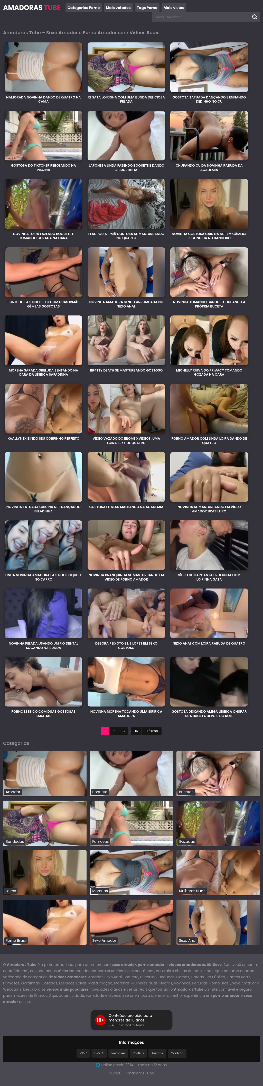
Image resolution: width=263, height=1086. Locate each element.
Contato (177, 1053)
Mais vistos (174, 7)
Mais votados (118, 7)
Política (138, 1053)
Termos (157, 1053)
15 (136, 731)
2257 (83, 1053)
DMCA (99, 1053)
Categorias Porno (84, 7)
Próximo (152, 731)
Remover (118, 1053)
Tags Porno (147, 7)
